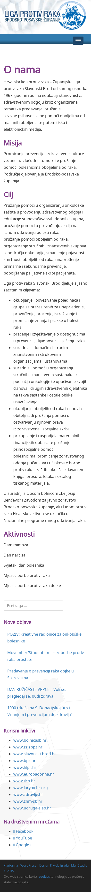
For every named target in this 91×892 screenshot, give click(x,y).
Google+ (22, 844)
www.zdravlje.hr (28, 794)
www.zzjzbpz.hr (27, 747)
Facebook (23, 831)
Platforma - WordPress (20, 865)
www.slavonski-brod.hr (34, 753)
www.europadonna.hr (33, 774)
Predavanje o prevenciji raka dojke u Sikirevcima (40, 674)
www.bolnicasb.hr (30, 740)
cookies (44, 876)
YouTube (22, 838)
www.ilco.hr (24, 781)
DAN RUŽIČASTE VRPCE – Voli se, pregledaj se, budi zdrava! (36, 693)
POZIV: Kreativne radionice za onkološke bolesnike (44, 638)
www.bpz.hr (24, 760)
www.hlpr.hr (24, 767)
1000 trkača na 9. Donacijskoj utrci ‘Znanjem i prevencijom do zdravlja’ (39, 711)
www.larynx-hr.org (30, 787)
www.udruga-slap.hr (32, 808)
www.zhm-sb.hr (27, 801)
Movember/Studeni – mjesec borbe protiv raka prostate (45, 656)
